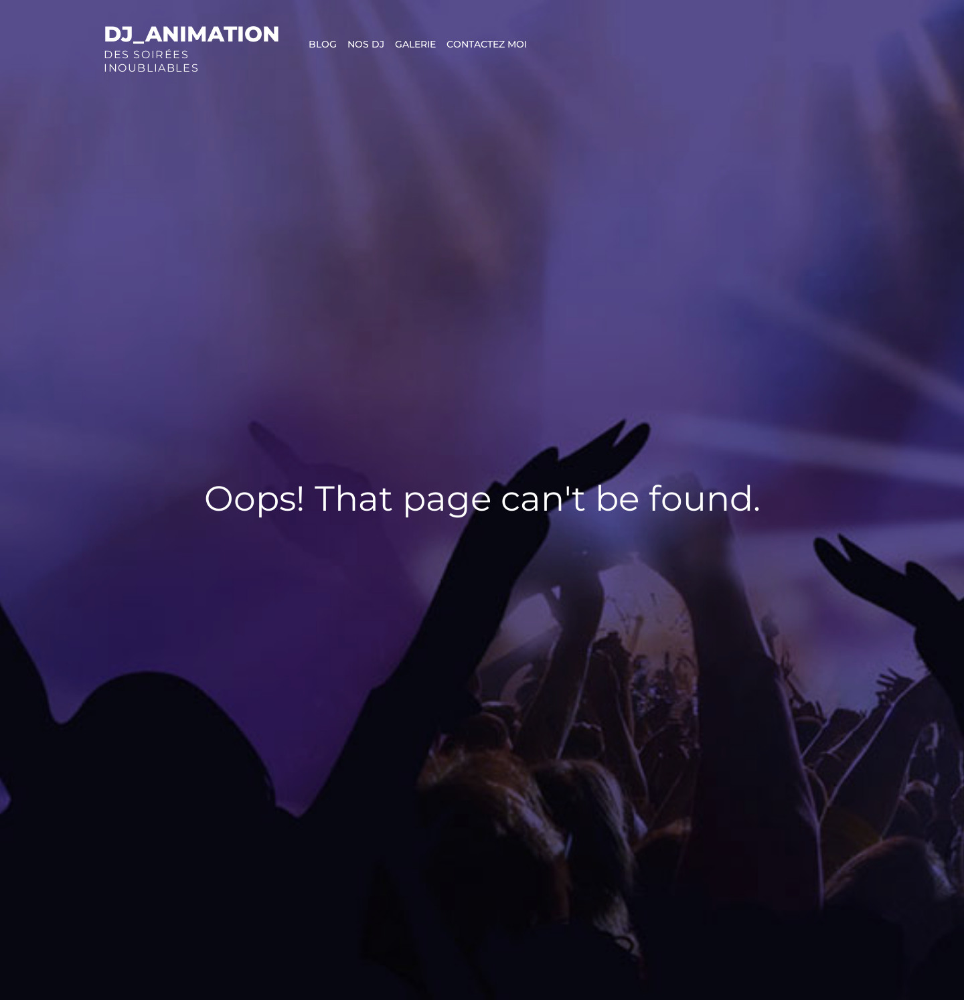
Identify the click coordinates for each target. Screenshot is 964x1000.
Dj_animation (192, 34)
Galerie (415, 44)
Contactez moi (487, 44)
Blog (323, 44)
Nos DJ (365, 44)
